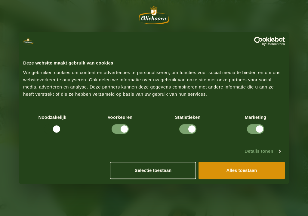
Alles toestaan (241, 170)
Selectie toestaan (153, 170)
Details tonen (259, 151)
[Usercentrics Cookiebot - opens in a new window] (258, 41)
